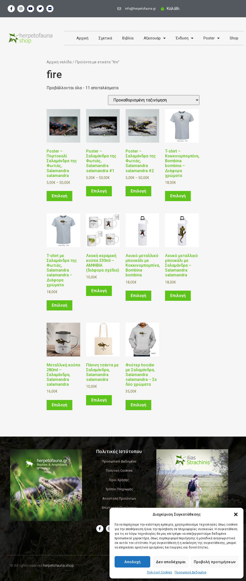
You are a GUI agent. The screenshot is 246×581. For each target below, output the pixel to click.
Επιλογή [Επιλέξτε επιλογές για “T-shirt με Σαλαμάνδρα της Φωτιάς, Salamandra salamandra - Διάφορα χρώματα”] (59, 305)
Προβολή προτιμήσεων (215, 562)
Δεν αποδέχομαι (171, 562)
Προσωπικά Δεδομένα (190, 572)
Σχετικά (105, 38)
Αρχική (82, 38)
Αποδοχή (132, 562)
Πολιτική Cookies (159, 572)
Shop (234, 38)
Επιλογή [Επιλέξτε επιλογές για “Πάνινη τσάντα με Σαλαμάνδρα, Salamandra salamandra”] (99, 400)
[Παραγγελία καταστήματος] (153, 100)
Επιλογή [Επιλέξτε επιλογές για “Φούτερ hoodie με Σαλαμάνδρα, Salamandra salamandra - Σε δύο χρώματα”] (138, 405)
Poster (211, 38)
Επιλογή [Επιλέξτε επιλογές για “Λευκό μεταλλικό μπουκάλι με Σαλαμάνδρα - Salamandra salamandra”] (178, 295)
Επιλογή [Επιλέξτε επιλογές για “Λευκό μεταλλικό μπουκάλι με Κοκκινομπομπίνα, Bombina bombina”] (138, 295)
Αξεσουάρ (155, 38)
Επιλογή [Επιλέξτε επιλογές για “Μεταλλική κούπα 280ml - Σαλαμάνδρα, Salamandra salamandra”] (59, 405)
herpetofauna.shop (58, 565)
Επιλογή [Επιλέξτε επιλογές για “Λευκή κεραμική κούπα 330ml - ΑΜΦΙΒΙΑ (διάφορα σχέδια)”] (99, 290)
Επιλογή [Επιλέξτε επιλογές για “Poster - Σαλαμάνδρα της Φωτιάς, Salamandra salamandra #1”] (99, 191)
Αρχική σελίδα (59, 62)
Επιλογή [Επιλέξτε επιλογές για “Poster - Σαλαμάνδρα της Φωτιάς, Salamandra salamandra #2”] (138, 191)
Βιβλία (127, 38)
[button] (235, 514)
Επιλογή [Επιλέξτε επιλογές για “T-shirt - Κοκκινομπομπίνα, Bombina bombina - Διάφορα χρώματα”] (178, 195)
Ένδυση (184, 38)
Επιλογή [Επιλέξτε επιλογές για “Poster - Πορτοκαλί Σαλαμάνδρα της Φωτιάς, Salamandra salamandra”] (59, 195)
